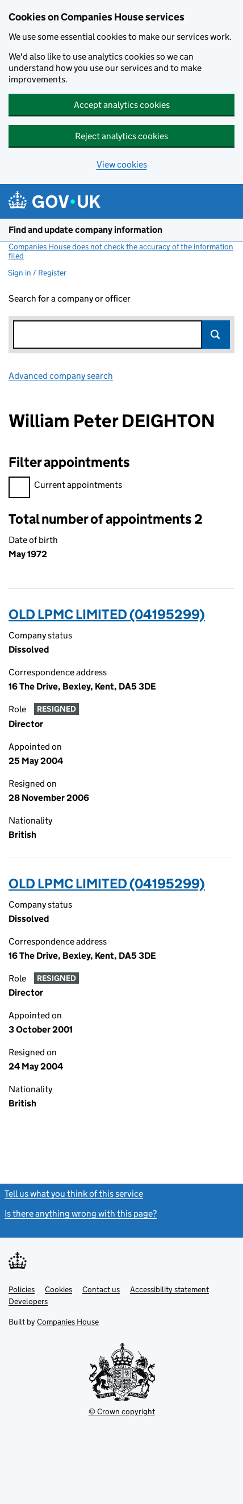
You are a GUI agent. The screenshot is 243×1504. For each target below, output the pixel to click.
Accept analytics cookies (122, 104)
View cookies (122, 164)
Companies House (68, 1322)
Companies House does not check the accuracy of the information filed (121, 251)
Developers (28, 1301)
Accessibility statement (169, 1289)
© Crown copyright (122, 1411)
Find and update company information (85, 229)
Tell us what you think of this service (74, 1193)
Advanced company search (61, 375)
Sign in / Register (37, 273)
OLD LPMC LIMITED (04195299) (107, 614)
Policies (22, 1289)
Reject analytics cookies (121, 136)
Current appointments (65, 486)
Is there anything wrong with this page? (81, 1213)
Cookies (58, 1289)
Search (216, 334)
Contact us (101, 1289)
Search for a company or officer (70, 298)
